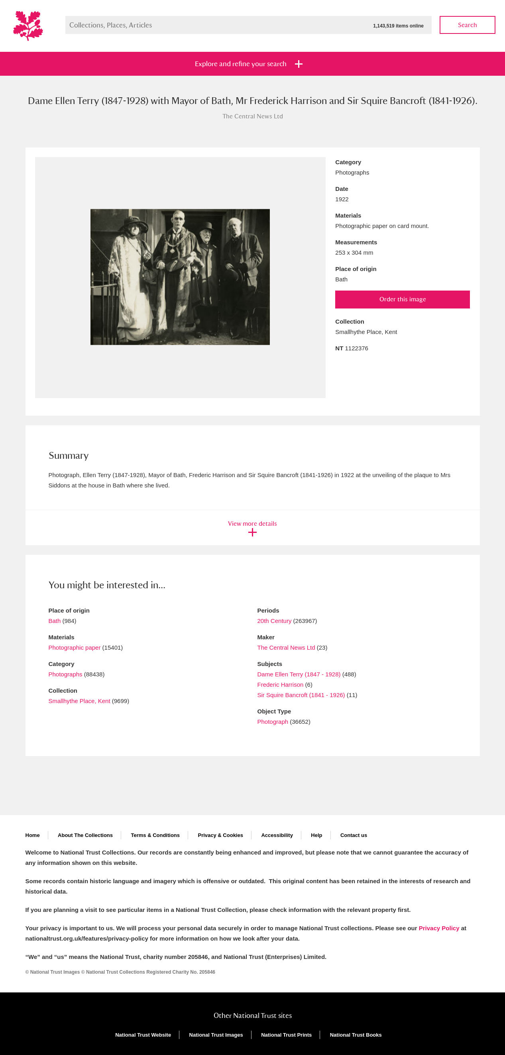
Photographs (66, 674)
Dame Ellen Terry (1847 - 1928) (299, 674)
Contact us (353, 835)
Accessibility (277, 835)
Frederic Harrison (280, 684)
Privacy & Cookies (220, 835)
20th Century (274, 620)
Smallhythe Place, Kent (79, 700)
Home (33, 835)
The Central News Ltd (286, 647)
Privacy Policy (439, 928)
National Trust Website (143, 1035)
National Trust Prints (286, 1035)
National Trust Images (216, 1035)
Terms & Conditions (155, 835)
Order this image (402, 299)
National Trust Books (356, 1035)
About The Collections (85, 835)
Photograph (273, 721)
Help (316, 835)
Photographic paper (75, 647)
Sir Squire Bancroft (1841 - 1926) (301, 695)
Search (467, 25)
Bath (55, 620)
